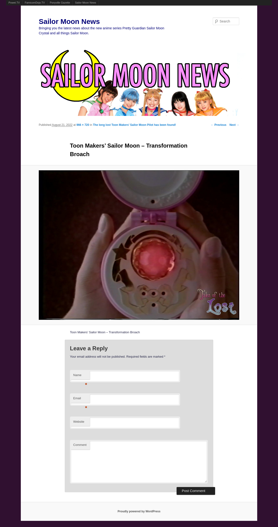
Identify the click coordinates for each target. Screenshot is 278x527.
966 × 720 (82, 125)
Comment (80, 445)
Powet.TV (14, 2)
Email (80, 399)
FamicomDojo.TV (35, 2)
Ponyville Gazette (60, 2)
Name (80, 376)
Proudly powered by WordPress (138, 511)
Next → (234, 125)
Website (78, 421)
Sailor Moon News (85, 2)
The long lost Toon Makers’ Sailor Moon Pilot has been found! (134, 125)
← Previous (218, 125)
